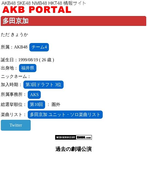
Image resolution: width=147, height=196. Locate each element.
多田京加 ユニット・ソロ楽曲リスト (65, 114)
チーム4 (39, 47)
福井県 (27, 68)
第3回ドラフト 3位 (43, 84)
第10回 (36, 104)
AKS (34, 94)
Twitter (16, 125)
